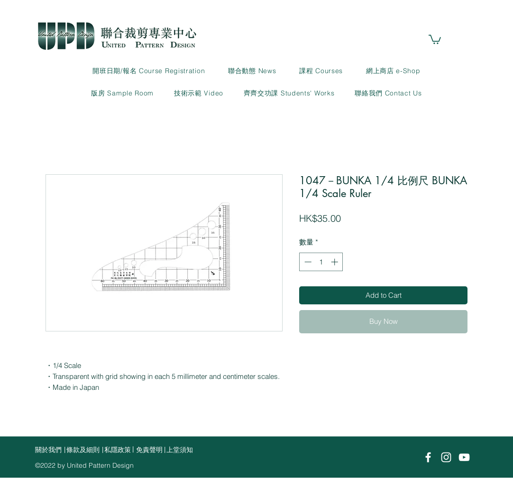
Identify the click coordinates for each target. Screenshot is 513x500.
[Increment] (335, 262)
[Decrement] (307, 262)
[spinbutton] (321, 262)
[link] (435, 39)
